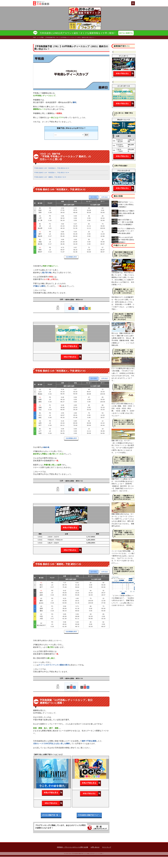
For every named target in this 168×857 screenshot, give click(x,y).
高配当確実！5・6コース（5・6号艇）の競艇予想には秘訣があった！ (123, 533)
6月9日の (51, 815)
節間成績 (104, 197)
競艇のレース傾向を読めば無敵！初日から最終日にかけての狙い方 (123, 387)
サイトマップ (106, 847)
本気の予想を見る (72, 346)
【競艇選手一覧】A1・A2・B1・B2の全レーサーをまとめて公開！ (124, 291)
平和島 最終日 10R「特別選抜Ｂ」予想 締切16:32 (51, 168)
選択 (86, 135)
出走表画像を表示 (71, 257)
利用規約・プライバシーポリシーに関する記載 (72, 847)
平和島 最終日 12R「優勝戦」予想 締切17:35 (50, 177)
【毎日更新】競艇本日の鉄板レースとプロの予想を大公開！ (123, 254)
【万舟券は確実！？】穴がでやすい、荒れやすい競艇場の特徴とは (123, 352)
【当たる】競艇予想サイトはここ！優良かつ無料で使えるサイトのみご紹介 (123, 459)
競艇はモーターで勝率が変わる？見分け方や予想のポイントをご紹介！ (123, 422)
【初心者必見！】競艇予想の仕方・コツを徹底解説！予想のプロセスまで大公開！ (123, 316)
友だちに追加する (126, 33)
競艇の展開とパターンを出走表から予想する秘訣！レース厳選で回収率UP (123, 570)
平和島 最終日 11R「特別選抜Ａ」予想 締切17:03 (51, 173)
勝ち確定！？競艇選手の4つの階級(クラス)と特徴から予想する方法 (124, 497)
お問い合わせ (95, 847)
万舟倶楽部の (89, 815)
